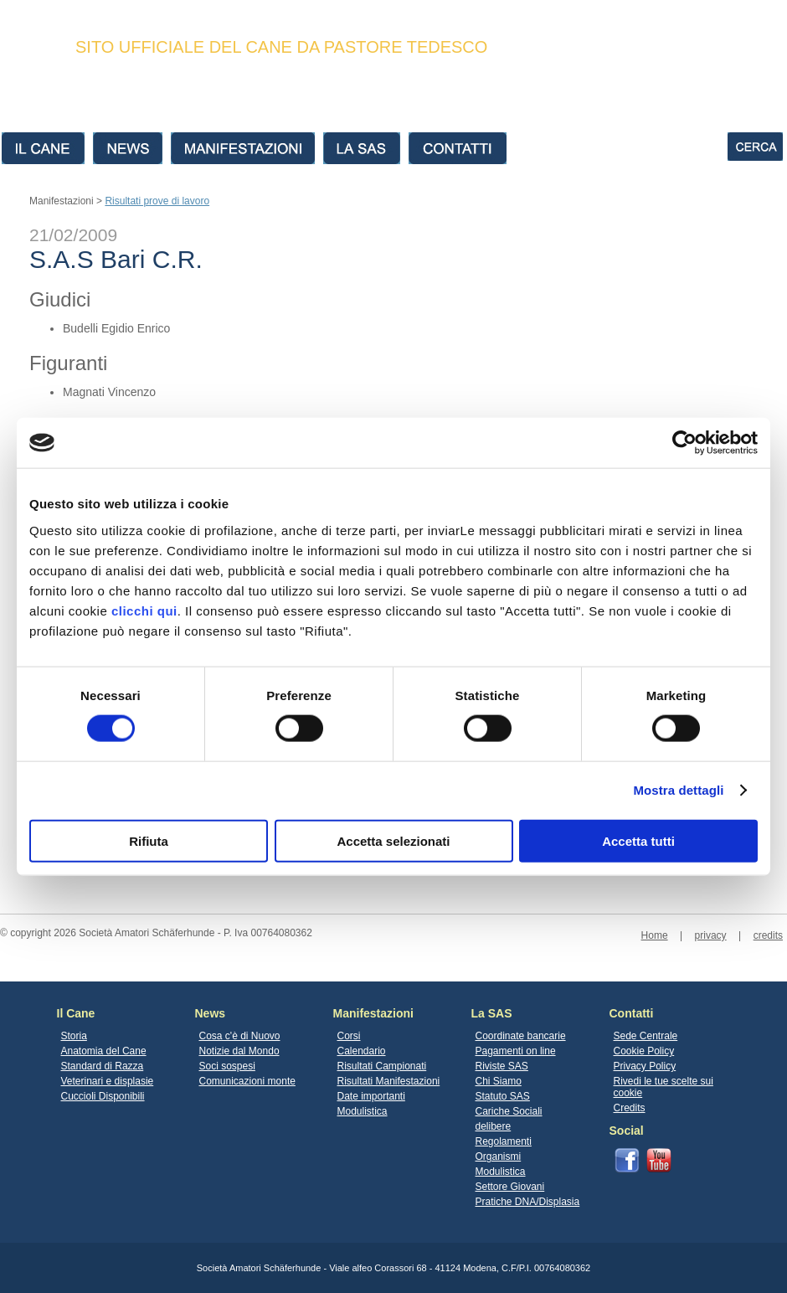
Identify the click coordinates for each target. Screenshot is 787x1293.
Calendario (361, 1051)
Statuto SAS (503, 1096)
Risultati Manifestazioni (388, 1081)
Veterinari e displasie (107, 1081)
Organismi (499, 1156)
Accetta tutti (638, 840)
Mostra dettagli (678, 790)
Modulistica (362, 1111)
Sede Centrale (646, 1036)
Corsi (349, 1036)
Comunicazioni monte (247, 1081)
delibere (494, 1126)
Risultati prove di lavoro (157, 201)
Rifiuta (148, 840)
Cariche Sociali (509, 1111)
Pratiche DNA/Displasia (528, 1202)
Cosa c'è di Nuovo (239, 1036)
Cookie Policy (644, 1051)
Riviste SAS (502, 1066)
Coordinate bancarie (521, 1036)
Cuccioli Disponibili (103, 1096)
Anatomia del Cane (104, 1051)
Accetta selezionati (393, 840)
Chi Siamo (499, 1081)
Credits (630, 1108)
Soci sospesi (227, 1066)
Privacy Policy (645, 1066)
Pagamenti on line (516, 1051)
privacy (711, 935)
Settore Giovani (510, 1187)
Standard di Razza (102, 1066)
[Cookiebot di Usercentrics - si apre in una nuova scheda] (684, 443)
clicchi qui (144, 610)
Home (654, 935)
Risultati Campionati (382, 1066)
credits (768, 935)
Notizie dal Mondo (239, 1051)
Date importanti (371, 1096)
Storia (74, 1036)
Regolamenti (504, 1141)
